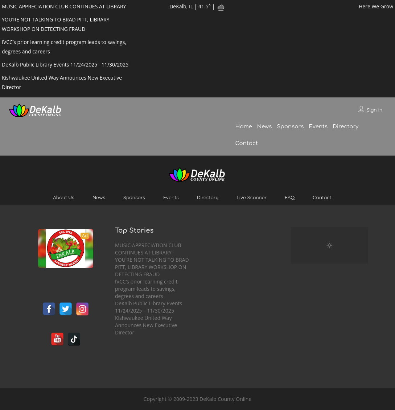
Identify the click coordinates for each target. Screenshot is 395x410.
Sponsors (290, 127)
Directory (345, 127)
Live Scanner (251, 197)
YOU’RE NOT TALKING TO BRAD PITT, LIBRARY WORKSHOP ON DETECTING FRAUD (152, 267)
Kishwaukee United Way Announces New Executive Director (146, 325)
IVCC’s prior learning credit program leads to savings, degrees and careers (146, 289)
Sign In (374, 109)
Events (318, 127)
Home (243, 127)
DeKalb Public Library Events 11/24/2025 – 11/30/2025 (148, 307)
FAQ (290, 197)
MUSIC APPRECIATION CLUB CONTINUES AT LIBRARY (148, 249)
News (264, 127)
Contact (246, 143)
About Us (63, 197)
